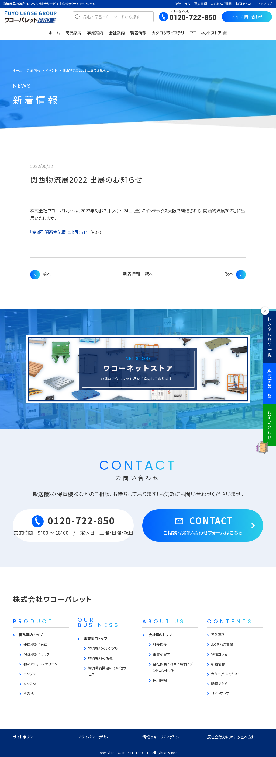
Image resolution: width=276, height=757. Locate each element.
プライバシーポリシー (95, 737)
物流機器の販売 (100, 658)
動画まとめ (243, 3)
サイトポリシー (24, 737)
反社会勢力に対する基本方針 (231, 737)
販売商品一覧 (269, 383)
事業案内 (95, 33)
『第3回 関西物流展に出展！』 (56, 232)
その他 (28, 693)
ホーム (54, 33)
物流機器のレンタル (103, 648)
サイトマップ (263, 3)
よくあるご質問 (221, 3)
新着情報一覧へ (138, 274)
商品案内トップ (30, 634)
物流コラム (182, 3)
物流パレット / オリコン (40, 664)
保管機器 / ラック (36, 654)
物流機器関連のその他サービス (109, 671)
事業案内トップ (95, 638)
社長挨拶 (160, 644)
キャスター (31, 683)
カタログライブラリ (168, 33)
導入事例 (200, 3)
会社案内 (117, 33)
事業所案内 (161, 654)
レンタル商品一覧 (269, 337)
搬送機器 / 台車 (35, 644)
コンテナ (29, 674)
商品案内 (73, 33)
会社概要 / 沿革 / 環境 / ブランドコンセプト (174, 667)
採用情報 (160, 680)
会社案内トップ (160, 634)
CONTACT (202, 525)
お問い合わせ (269, 425)
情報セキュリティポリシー (162, 737)
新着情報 (138, 33)
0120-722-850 (193, 17)
